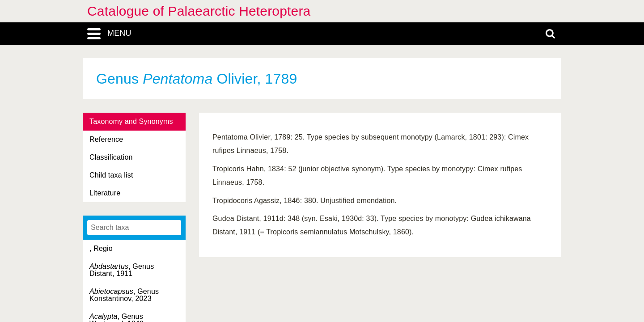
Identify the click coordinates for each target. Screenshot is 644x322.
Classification (111, 157)
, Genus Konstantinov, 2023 (124, 295)
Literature (104, 193)
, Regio (101, 248)
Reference (106, 139)
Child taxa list (111, 175)
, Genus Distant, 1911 (121, 270)
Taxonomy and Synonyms (131, 121)
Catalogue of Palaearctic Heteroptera (198, 11)
